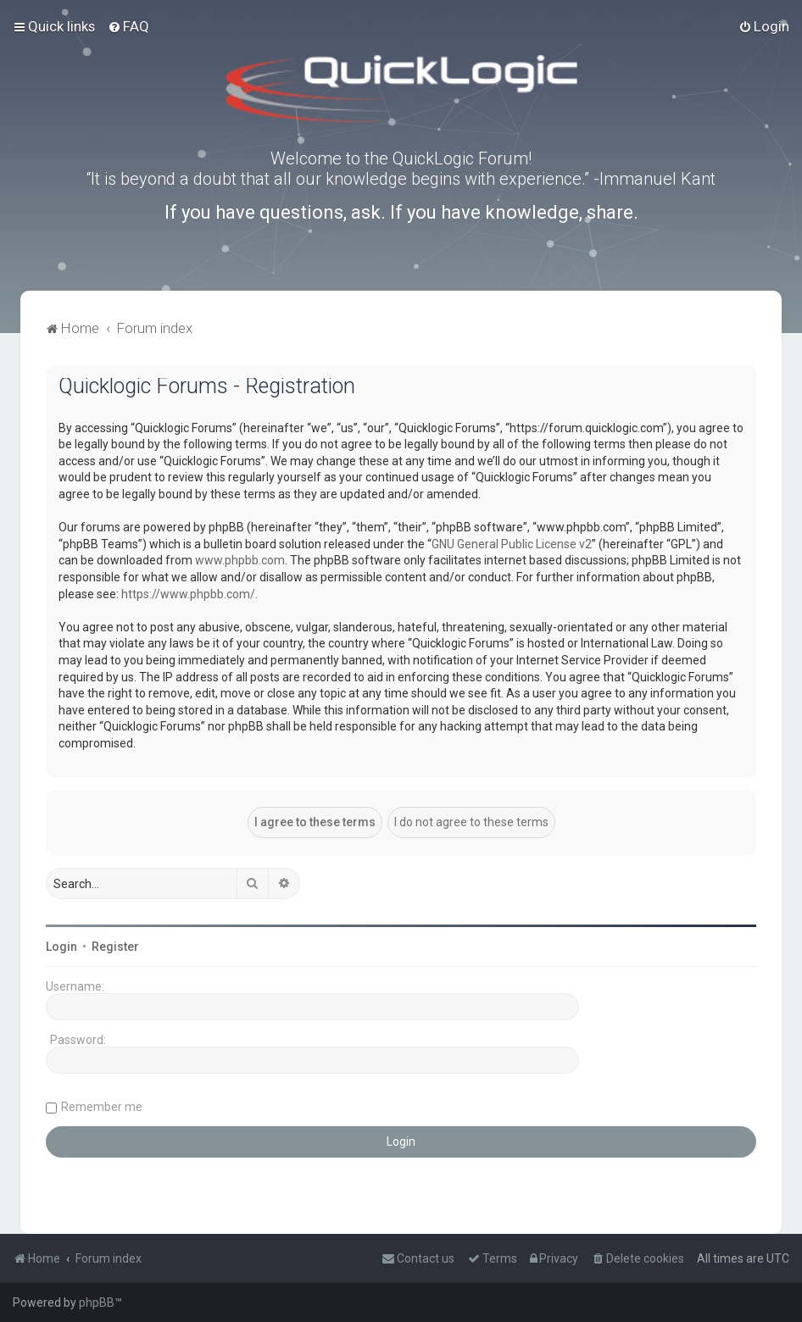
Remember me (101, 1107)
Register (115, 946)
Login (61, 946)
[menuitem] (128, 26)
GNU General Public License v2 (512, 544)
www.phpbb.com (240, 560)
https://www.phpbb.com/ (188, 594)
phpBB (96, 1302)
